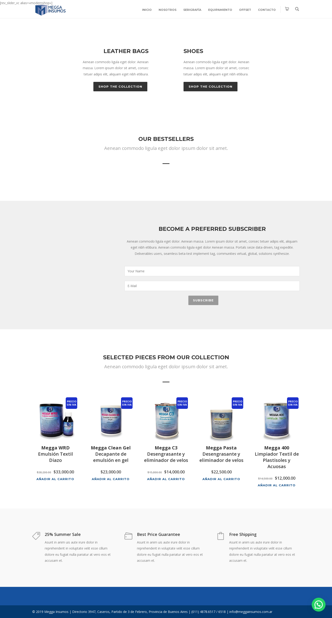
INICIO (147, 10)
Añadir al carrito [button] (55, 479)
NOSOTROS (167, 10)
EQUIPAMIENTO (220, 10)
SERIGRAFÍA (192, 10)
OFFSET (245, 10)
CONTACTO (267, 10)
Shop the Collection (120, 86)
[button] (319, 605)
